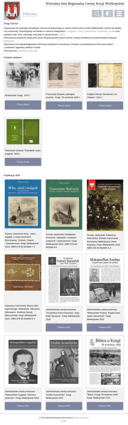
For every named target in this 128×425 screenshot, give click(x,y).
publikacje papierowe (28, 50)
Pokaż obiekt (23, 104)
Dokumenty (90, 31)
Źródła (112, 31)
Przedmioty (102, 31)
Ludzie (62, 34)
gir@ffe (64, 421)
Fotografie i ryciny (75, 31)
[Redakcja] (9, 41)
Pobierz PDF (64, 327)
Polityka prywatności (81, 418)
